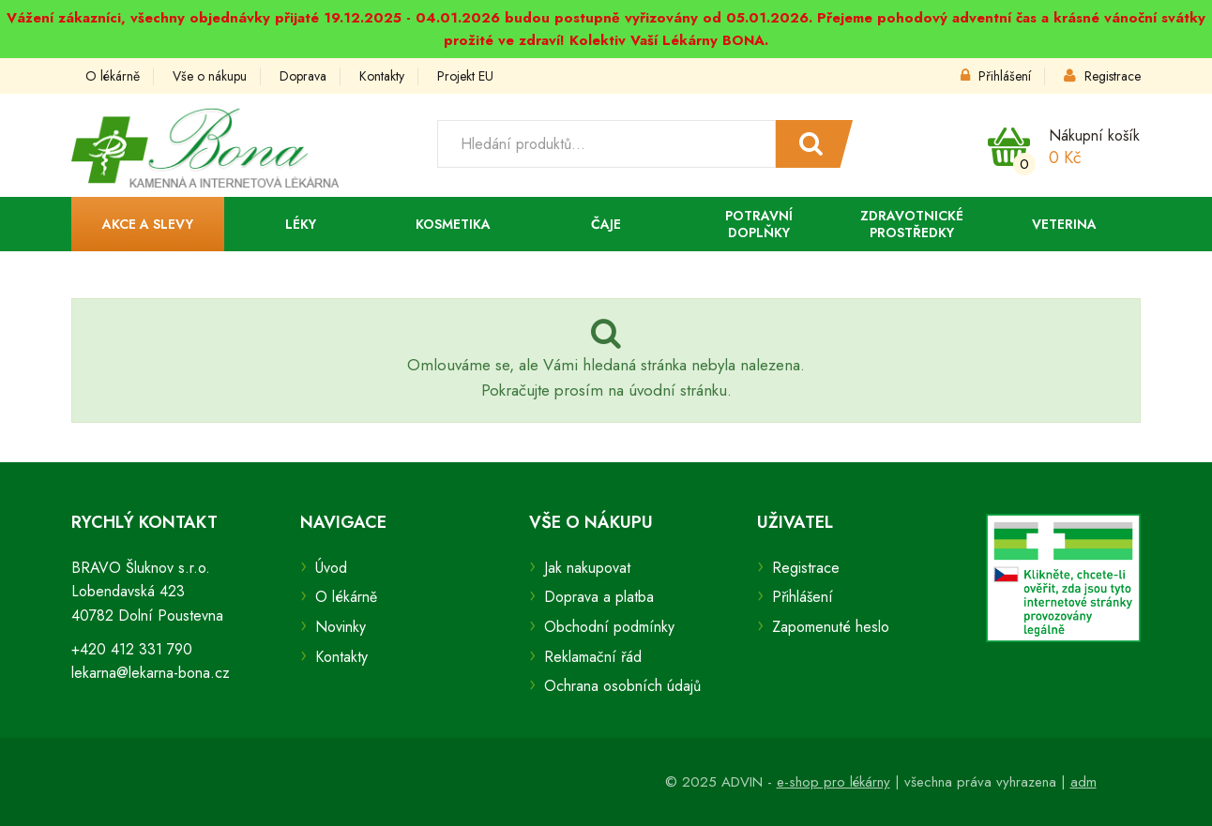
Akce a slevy (147, 224)
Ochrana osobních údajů (622, 686)
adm (1083, 782)
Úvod (331, 567)
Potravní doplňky (759, 224)
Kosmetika (453, 224)
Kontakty (381, 76)
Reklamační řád (593, 657)
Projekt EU (465, 76)
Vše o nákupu (210, 76)
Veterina (1064, 224)
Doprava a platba (599, 597)
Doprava (303, 76)
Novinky (340, 627)
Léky (300, 224)
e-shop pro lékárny (833, 782)
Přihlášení (996, 76)
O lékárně (112, 76)
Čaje (606, 224)
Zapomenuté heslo (830, 627)
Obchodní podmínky (609, 627)
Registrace (1102, 76)
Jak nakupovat (587, 567)
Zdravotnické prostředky (911, 224)
